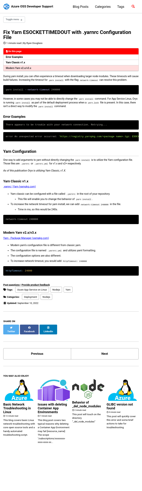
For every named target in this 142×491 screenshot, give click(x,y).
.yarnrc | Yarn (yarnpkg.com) (19, 193)
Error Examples (15, 57)
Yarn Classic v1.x (16, 63)
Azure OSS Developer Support (33, 7)
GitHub (21, 477)
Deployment (30, 304)
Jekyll (27, 483)
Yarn (68, 297)
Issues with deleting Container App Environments (52, 412)
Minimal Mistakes (41, 483)
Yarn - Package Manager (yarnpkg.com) (26, 245)
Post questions (11, 292)
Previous (37, 358)
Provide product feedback (36, 292)
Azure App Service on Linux (32, 297)
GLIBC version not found (120, 410)
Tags (120, 7)
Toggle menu (13, 19)
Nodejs (56, 297)
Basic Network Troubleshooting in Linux (17, 412)
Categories (102, 7)
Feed (35, 477)
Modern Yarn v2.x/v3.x (19, 69)
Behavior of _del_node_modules (86, 408)
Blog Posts (80, 7)
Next (104, 358)
